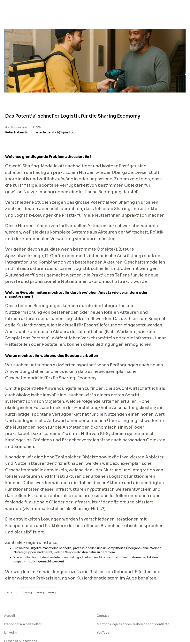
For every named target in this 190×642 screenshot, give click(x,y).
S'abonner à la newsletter (22, 624)
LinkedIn (10, 632)
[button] (181, 8)
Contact (103, 616)
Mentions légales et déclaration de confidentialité (133, 624)
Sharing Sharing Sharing (38, 592)
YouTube (103, 632)
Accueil (9, 616)
